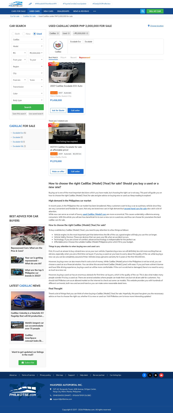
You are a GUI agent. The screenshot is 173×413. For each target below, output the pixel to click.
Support (71, 375)
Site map (59, 375)
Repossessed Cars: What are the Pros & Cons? (26, 249)
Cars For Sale (18, 11)
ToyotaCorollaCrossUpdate (75, 4)
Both (17, 33)
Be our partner (99, 375)
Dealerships (63, 11)
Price (64, 57)
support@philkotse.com (62, 399)
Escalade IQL (18, 146)
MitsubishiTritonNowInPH (46, 4)
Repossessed (84, 57)
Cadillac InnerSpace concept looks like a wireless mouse (34, 338)
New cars (48, 11)
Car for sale (14, 16)
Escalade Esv (18, 133)
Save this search (19, 113)
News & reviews (81, 11)
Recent (73, 57)
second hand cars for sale (135, 208)
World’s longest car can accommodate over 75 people (34, 325)
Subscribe (27, 362)
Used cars (34, 11)
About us (13, 375)
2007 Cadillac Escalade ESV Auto (66, 86)
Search (27, 107)
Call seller (75, 110)
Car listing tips (115, 375)
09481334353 (58, 395)
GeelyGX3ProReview (102, 4)
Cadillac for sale (29, 16)
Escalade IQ (18, 142)
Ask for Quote (58, 110)
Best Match (53, 57)
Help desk (84, 375)
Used (39, 33)
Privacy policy (45, 375)
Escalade (16, 137)
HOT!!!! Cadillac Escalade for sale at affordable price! (66, 148)
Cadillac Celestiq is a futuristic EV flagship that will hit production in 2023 (27, 315)
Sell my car (155, 11)
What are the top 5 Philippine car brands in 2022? (34, 273)
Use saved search (36, 113)
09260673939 (78, 395)
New (28, 33)
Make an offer (58, 171)
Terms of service (28, 375)
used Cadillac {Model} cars (94, 214)
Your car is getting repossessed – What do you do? (34, 260)
